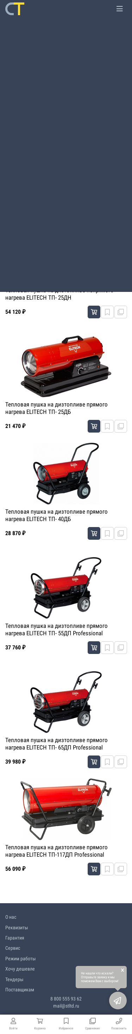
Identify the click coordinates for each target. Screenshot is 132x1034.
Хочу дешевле (20, 969)
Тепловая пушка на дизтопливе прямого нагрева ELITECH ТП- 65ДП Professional (56, 743)
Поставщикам (19, 989)
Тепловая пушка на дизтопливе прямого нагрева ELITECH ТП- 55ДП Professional (56, 629)
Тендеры (14, 979)
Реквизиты (16, 927)
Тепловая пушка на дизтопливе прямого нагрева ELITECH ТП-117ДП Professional (56, 851)
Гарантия (14, 938)
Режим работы (20, 958)
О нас (10, 917)
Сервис (12, 948)
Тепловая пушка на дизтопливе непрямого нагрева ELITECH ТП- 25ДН (59, 294)
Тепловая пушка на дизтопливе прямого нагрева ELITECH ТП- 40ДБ (56, 515)
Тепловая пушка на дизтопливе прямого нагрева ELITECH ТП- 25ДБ (56, 408)
